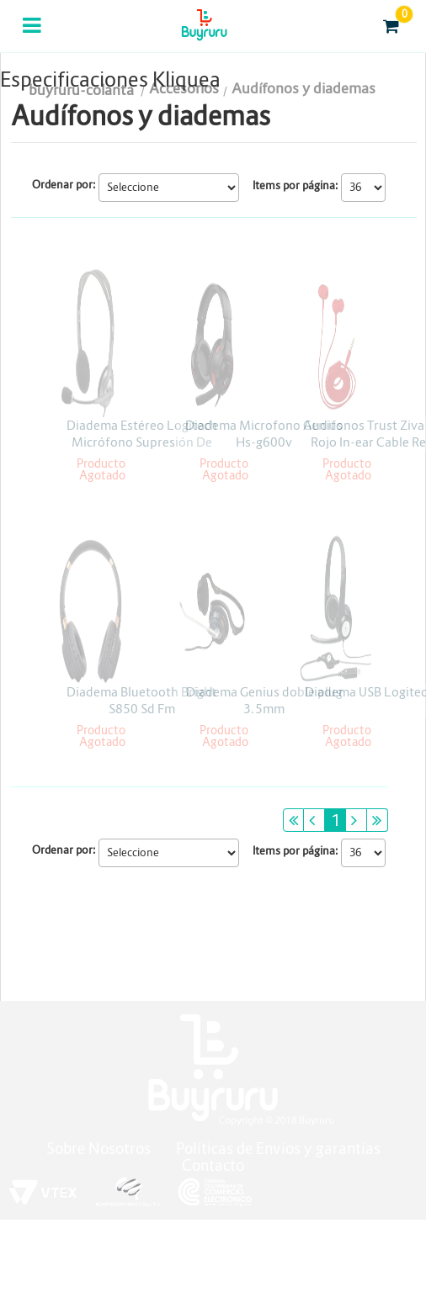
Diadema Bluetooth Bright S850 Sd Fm (141, 700)
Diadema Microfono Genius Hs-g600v (264, 433)
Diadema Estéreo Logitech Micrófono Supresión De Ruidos (142, 442)
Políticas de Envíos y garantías (278, 1148)
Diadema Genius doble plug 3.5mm (264, 700)
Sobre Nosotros (98, 1148)
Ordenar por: (64, 184)
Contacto (213, 1165)
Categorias (33, 36)
